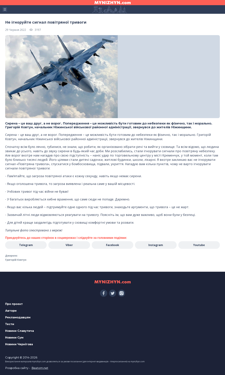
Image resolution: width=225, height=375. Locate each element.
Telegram (26, 245)
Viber (69, 245)
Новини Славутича (19, 330)
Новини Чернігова (19, 344)
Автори (11, 310)
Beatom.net (40, 368)
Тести (9, 324)
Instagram (155, 245)
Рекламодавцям (17, 317)
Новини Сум (14, 337)
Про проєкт (14, 304)
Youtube (199, 245)
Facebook (112, 245)
